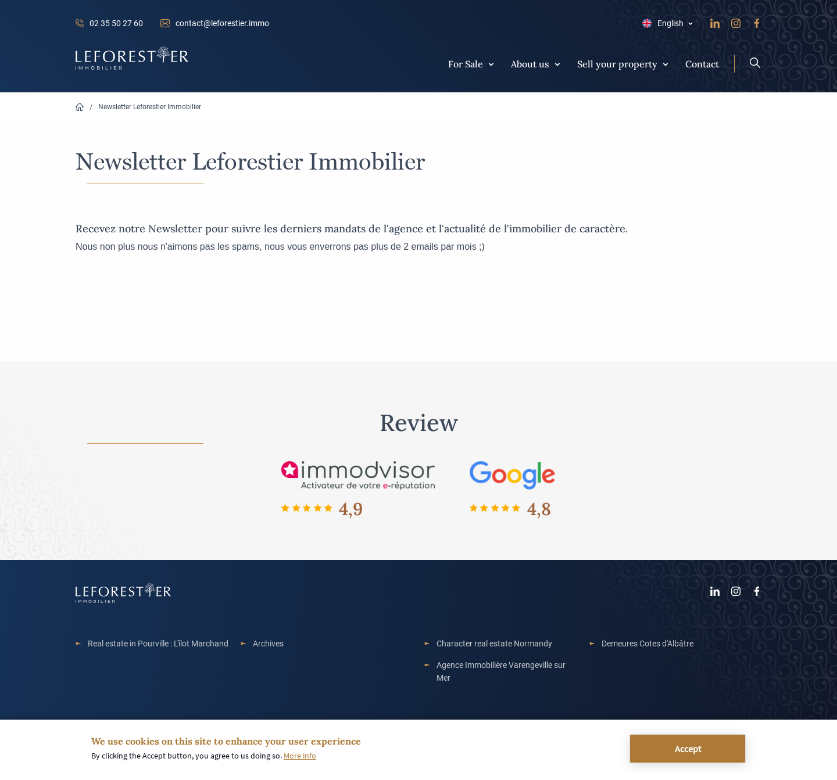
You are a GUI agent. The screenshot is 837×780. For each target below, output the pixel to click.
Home (80, 107)
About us (530, 63)
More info (300, 756)
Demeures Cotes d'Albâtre (647, 643)
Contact (702, 63)
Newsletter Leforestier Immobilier (149, 106)
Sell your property (617, 63)
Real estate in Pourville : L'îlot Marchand (158, 643)
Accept (688, 748)
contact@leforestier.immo (222, 22)
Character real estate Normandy (494, 643)
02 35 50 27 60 (116, 22)
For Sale (465, 63)
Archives (268, 643)
